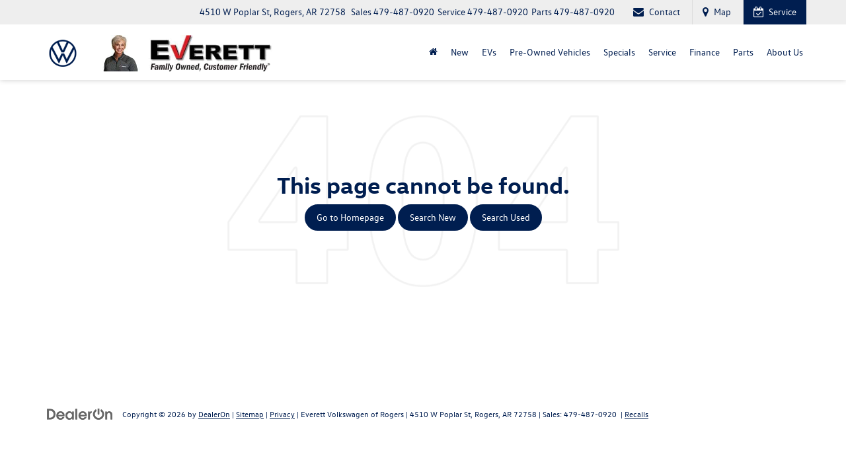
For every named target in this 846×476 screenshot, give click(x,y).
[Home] (433, 52)
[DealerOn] (80, 413)
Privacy (282, 414)
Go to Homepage (350, 217)
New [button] (460, 52)
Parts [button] (743, 52)
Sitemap (250, 414)
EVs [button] (489, 52)
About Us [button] (785, 52)
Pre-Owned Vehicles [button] (550, 52)
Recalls (636, 414)
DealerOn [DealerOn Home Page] (214, 414)
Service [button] (662, 52)
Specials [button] (619, 52)
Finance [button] (704, 52)
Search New (433, 217)
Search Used (506, 217)
